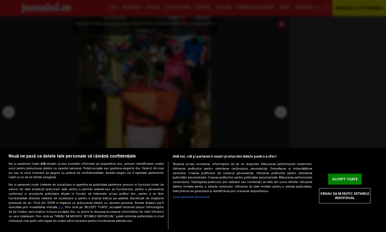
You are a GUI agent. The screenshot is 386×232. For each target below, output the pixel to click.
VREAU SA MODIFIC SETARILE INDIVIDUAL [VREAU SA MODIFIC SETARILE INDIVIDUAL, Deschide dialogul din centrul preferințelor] (344, 196)
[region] (193, 190)
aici (60, 207)
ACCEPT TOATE (345, 179)
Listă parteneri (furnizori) (191, 197)
